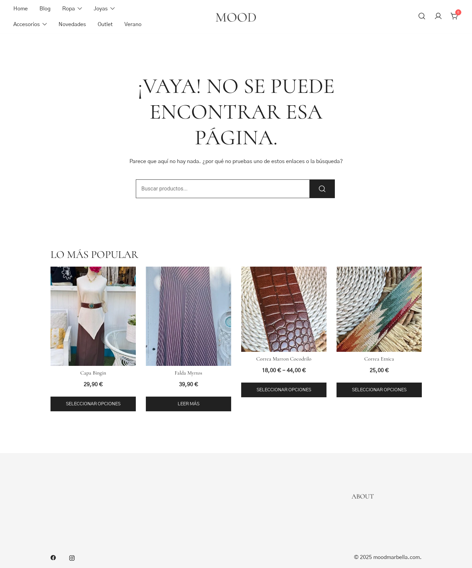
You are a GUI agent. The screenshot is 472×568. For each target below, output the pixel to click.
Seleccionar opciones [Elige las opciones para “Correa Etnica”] (379, 390)
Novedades (72, 24)
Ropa (68, 8)
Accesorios (26, 24)
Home (20, 8)
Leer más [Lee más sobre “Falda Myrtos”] (188, 404)
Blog (45, 8)
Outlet (105, 24)
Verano (132, 24)
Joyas (101, 8)
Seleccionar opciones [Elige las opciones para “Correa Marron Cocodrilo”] (284, 390)
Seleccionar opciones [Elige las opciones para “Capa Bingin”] (93, 404)
